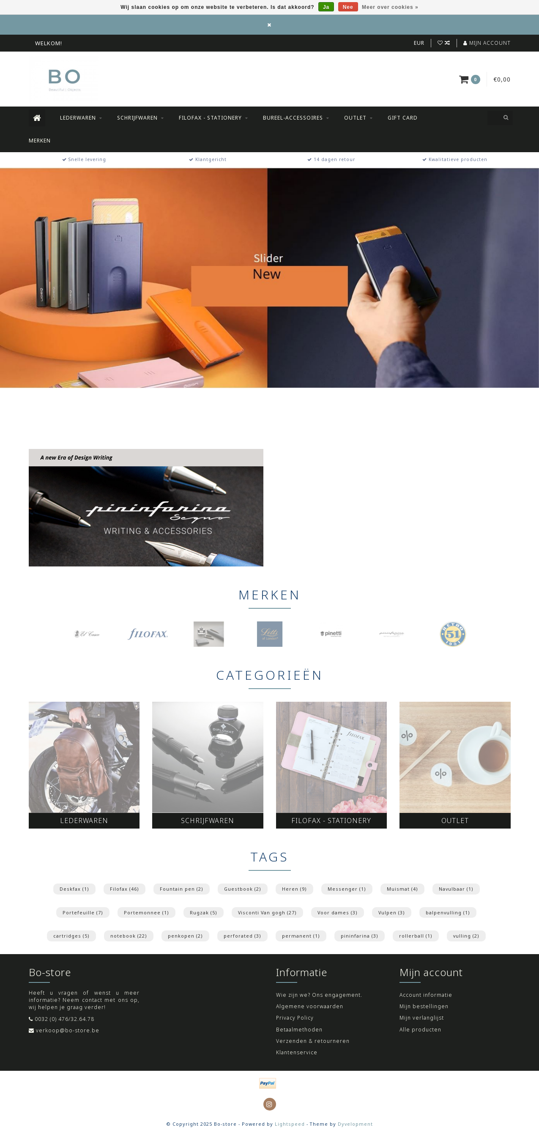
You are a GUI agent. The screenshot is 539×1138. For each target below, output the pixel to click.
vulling (466, 936)
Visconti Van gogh (267, 912)
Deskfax (74, 889)
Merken (40, 140)
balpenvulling (448, 912)
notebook (128, 936)
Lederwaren (78, 117)
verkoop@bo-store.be (67, 1030)
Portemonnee (146, 912)
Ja (326, 7)
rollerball (415, 936)
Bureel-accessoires (293, 117)
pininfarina (359, 936)
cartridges (71, 936)
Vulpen (391, 912)
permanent (301, 936)
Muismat (402, 889)
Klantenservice (296, 1052)
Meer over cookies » (390, 7)
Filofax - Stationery (210, 117)
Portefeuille (83, 912)
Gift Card (403, 117)
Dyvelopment (355, 1124)
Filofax (124, 889)
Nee (348, 7)
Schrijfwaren (137, 117)
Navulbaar (456, 889)
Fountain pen (181, 889)
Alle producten (420, 1029)
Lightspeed (290, 1124)
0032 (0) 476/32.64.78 (64, 1019)
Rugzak (203, 912)
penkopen (185, 936)
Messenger (347, 889)
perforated (242, 936)
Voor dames (337, 912)
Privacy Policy (295, 1017)
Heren (294, 889)
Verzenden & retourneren (313, 1041)
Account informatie (425, 994)
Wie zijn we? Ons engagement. (319, 994)
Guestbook (242, 889)
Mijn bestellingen (424, 1006)
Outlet (355, 117)
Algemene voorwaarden (309, 1006)
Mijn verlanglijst (421, 1017)
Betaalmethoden (299, 1029)
